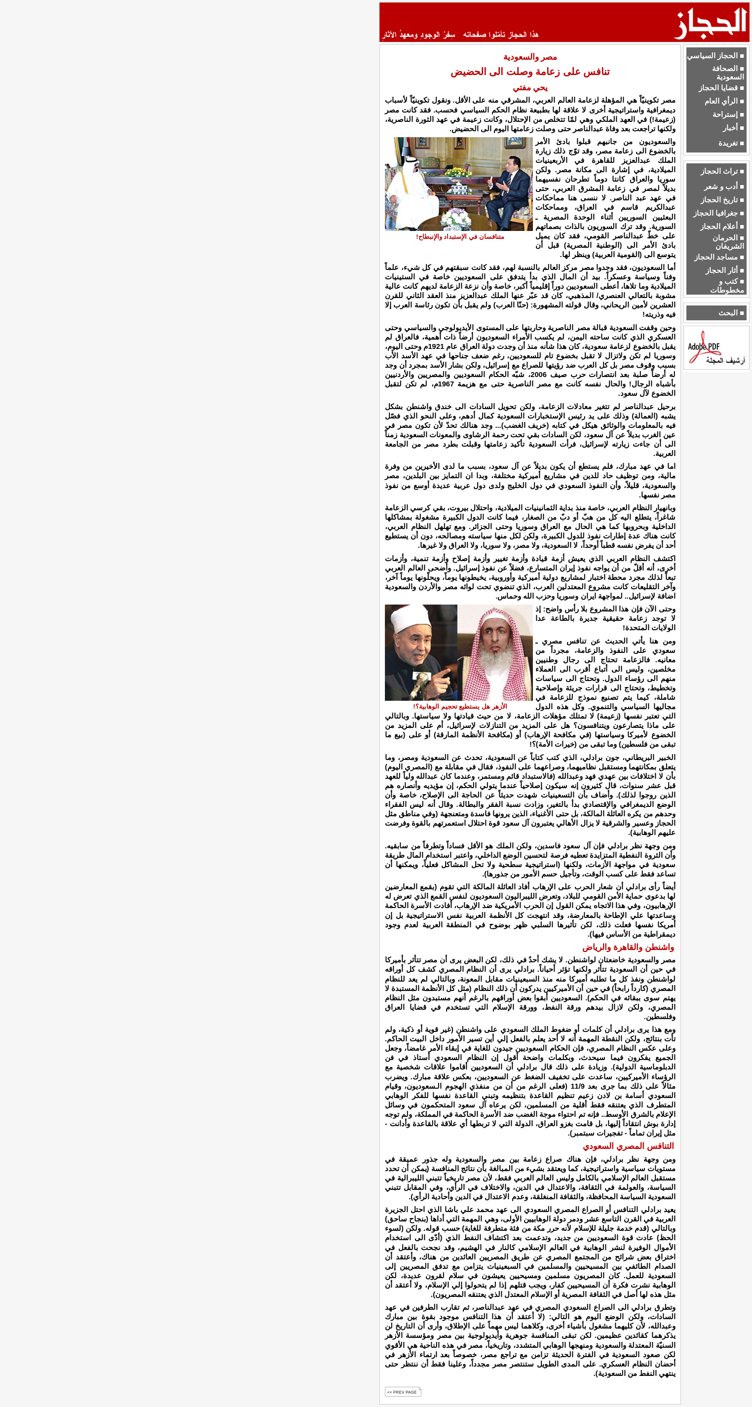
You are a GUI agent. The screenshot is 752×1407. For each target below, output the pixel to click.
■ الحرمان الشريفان (728, 242)
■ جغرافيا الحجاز (718, 213)
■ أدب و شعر (724, 186)
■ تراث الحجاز (722, 171)
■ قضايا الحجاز (721, 88)
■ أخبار (733, 128)
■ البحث (731, 313)
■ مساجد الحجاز (719, 257)
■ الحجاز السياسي (715, 56)
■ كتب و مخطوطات (727, 285)
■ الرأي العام (724, 101)
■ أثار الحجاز (725, 270)
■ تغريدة (731, 143)
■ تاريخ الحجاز (722, 200)
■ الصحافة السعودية (728, 73)
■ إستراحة (728, 114)
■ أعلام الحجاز (722, 226)
